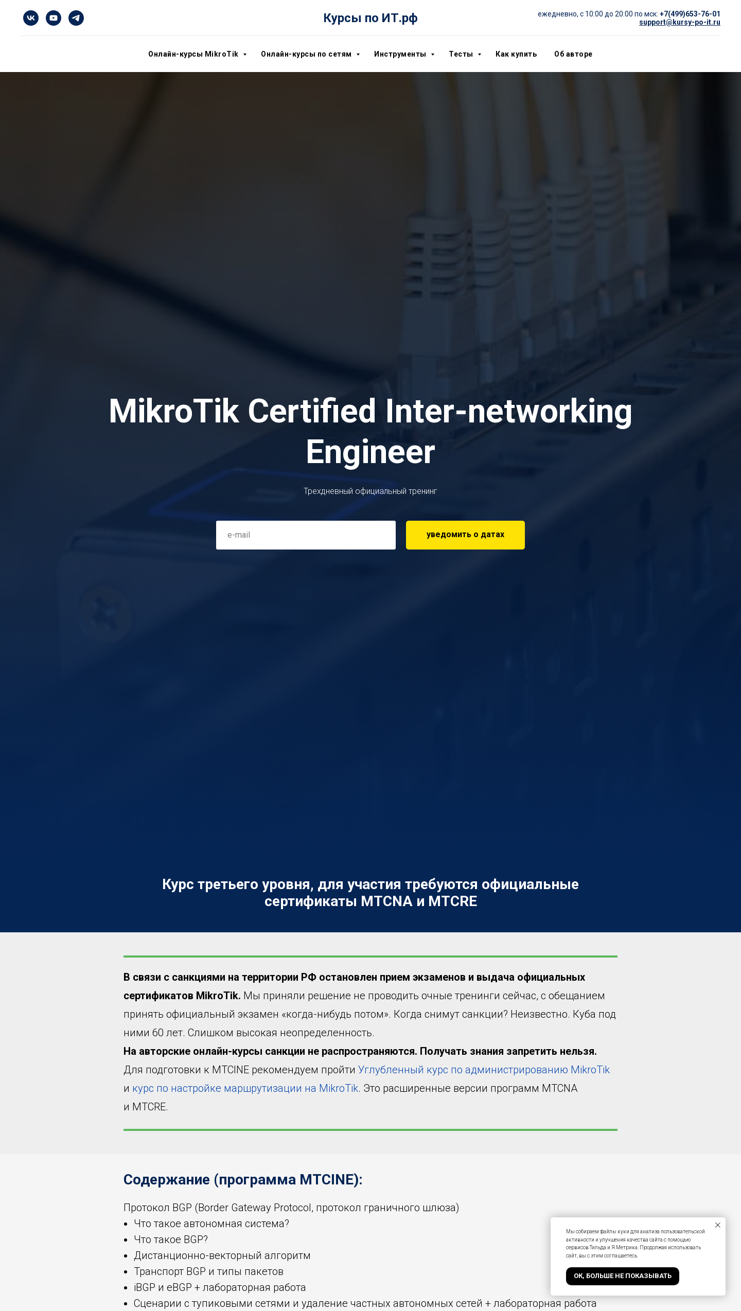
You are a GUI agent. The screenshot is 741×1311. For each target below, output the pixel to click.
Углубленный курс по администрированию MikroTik (484, 1070)
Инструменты (401, 54)
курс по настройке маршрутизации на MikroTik (245, 1088)
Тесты (462, 54)
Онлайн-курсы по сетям (307, 54)
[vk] (31, 18)
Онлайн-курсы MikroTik (194, 54)
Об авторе (573, 54)
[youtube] (53, 18)
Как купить (516, 54)
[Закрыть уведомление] (718, 1225)
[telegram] (76, 18)
